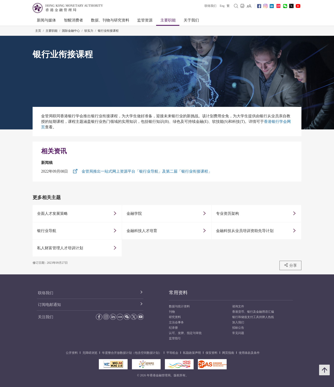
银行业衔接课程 (108, 30)
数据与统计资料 (179, 306)
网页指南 (228, 352)
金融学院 (134, 213)
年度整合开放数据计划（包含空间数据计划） (132, 352)
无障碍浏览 (89, 352)
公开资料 (72, 352)
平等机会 (172, 352)
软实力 (88, 30)
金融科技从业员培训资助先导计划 (245, 231)
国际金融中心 (71, 30)
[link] (249, 6)
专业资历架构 (227, 213)
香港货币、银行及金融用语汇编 (253, 311)
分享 (290, 265)
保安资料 (211, 352)
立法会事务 (176, 322)
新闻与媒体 (46, 20)
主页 (38, 30)
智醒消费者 (73, 20)
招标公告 (238, 327)
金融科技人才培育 (142, 231)
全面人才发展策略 (52, 213)
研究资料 (175, 317)
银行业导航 (46, 231)
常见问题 (238, 333)
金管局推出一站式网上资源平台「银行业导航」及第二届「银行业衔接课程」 (147, 171)
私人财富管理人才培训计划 (60, 248)
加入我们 (238, 322)
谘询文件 (238, 306)
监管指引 (175, 338)
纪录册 (173, 327)
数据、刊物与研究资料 (110, 20)
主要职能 (168, 20)
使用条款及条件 (249, 352)
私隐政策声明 (192, 352)
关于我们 (191, 20)
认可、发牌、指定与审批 (185, 333)
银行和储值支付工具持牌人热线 (253, 317)
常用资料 (178, 292)
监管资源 (145, 20)
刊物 (172, 311)
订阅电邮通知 (49, 304)
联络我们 (210, 5)
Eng (222, 5)
